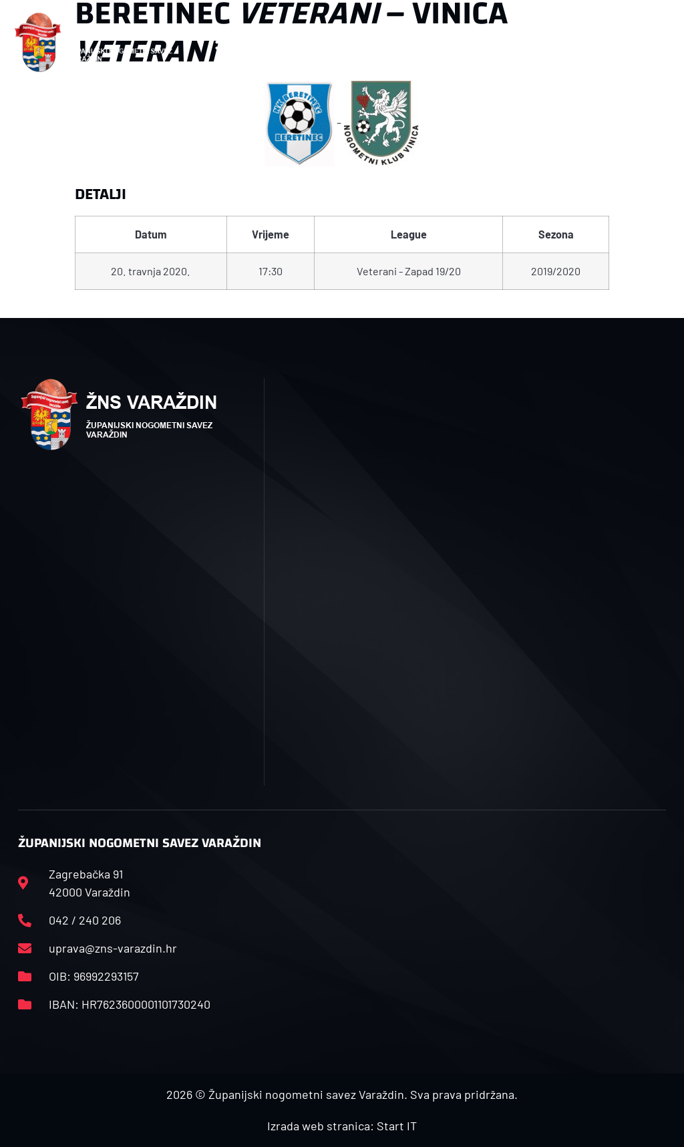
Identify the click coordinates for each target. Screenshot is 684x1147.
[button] (226, 42)
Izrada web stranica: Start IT (342, 1125)
